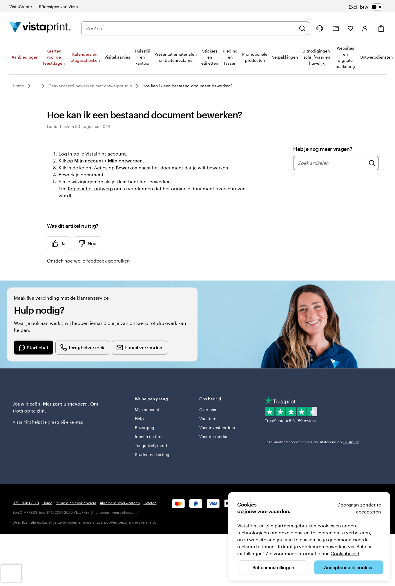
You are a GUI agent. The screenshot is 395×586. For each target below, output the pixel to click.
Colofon (150, 503)
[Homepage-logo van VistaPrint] (40, 28)
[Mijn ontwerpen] (335, 28)
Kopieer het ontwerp (90, 188)
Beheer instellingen (273, 567)
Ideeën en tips (148, 436)
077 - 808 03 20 (26, 503)
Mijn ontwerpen (125, 160)
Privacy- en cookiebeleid (76, 503)
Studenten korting (152, 454)
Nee (87, 243)
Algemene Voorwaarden (120, 503)
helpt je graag (45, 421)
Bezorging (145, 427)
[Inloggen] (364, 28)
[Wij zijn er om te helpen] (319, 28)
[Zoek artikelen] (372, 163)
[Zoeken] (302, 28)
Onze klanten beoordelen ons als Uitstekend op (311, 442)
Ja (59, 243)
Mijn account (147, 409)
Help (139, 418)
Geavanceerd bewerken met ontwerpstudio (90, 85)
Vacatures (209, 418)
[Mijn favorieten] (350, 28)
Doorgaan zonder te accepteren (359, 508)
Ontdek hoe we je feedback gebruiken (88, 260)
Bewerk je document (81, 174)
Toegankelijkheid (151, 445)
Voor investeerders (217, 427)
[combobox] (191, 28)
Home (18, 85)
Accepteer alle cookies (349, 567)
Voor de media (213, 436)
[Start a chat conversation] (33, 348)
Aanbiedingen (25, 57)
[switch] (366, 6)
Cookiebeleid (345, 553)
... (36, 86)
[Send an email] (139, 348)
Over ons (207, 409)
